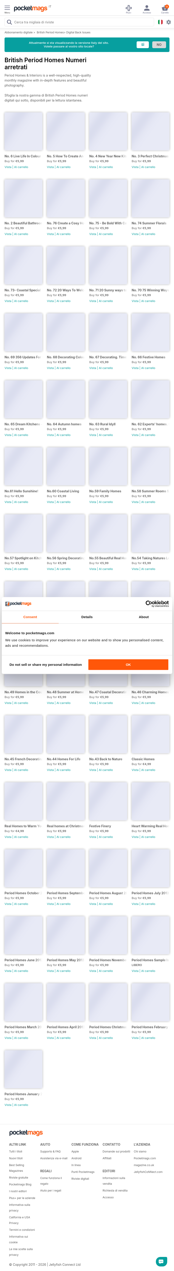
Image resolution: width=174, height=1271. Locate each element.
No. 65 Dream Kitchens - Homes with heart (23, 424)
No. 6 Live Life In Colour (23, 156)
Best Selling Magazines (16, 1167)
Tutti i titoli (15, 1151)
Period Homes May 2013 (65, 960)
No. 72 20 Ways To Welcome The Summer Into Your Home (66, 290)
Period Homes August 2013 (108, 893)
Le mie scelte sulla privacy (21, 1251)
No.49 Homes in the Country (23, 692)
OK (128, 664)
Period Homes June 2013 (23, 960)
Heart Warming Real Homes (150, 826)
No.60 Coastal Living (63, 491)
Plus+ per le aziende (22, 1198)
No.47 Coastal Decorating (108, 692)
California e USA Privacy (19, 1220)
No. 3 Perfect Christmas (150, 156)
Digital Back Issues (78, 32)
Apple (75, 1151)
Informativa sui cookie (18, 1239)
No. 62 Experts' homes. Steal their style (150, 424)
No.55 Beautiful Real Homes (108, 558)
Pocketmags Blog (20, 1184)
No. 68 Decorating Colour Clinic (66, 357)
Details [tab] (87, 617)
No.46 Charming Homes (150, 692)
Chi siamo (140, 1151)
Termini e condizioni (22, 1229)
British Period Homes (50, 32)
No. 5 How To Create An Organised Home (66, 156)
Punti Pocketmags (82, 1172)
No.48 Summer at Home (65, 692)
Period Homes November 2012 (108, 960)
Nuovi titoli (16, 1158)
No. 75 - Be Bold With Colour (108, 223)
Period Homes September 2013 (66, 893)
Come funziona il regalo (51, 1180)
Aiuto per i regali (50, 1190)
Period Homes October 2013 (23, 893)
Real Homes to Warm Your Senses (23, 826)
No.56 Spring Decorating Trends (66, 558)
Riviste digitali (80, 1178)
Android (76, 1158)
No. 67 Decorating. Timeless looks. (108, 357)
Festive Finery (100, 826)
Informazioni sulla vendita (114, 1180)
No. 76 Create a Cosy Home (66, 223)
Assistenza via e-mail (54, 1158)
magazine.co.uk (144, 1165)
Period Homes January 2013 (23, 1094)
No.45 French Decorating (23, 759)
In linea (75, 1165)
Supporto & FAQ (50, 1151)
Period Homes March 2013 (23, 1027)
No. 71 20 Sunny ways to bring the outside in (108, 290)
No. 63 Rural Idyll (102, 424)
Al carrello (21, 167)
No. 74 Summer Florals (149, 223)
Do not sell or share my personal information (46, 664)
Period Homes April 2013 (66, 1027)
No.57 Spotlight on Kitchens (23, 558)
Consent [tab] (30, 617)
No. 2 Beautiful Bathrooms (23, 223)
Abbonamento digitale (19, 32)
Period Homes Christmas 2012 (108, 1027)
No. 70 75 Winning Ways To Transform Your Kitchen (150, 290)
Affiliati (107, 1158)
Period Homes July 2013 (150, 893)
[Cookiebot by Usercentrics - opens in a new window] (149, 603)
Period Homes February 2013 (150, 1027)
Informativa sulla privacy (19, 1207)
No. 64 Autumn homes (64, 424)
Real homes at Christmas (66, 826)
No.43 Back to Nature (105, 759)
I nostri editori (18, 1191)
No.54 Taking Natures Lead (150, 558)
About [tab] (144, 617)
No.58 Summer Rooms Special (150, 491)
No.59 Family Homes (105, 491)
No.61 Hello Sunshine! (21, 491)
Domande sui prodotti (116, 1151)
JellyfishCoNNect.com (148, 1172)
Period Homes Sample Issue (150, 960)
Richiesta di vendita (115, 1190)
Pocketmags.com (145, 1158)
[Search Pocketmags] (9, 23)
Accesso (108, 1197)
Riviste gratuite (18, 1177)
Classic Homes (143, 759)
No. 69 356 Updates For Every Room (23, 357)
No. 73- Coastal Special (23, 290)
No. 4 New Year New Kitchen (108, 156)
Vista (8, 167)
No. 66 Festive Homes (148, 357)
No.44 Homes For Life (63, 759)
